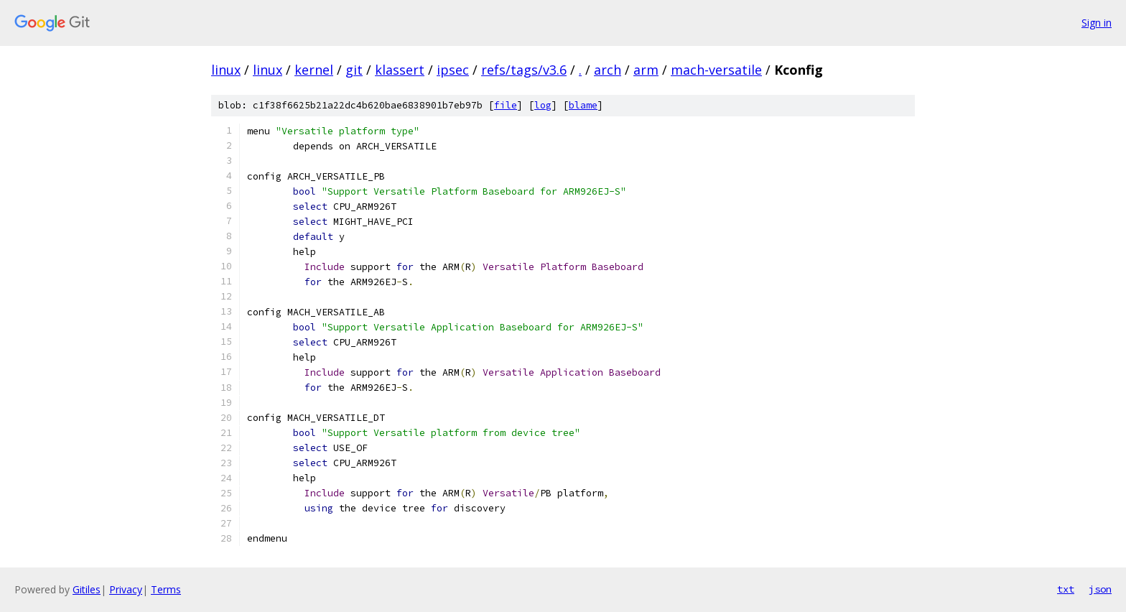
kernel (313, 69)
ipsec (453, 69)
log (543, 105)
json (1100, 589)
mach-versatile (716, 69)
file (505, 105)
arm (646, 69)
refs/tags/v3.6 (524, 69)
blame (583, 105)
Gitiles (87, 589)
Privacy (125, 589)
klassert (399, 69)
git (354, 69)
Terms (166, 589)
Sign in (1096, 22)
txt (1065, 589)
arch (607, 69)
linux (226, 69)
